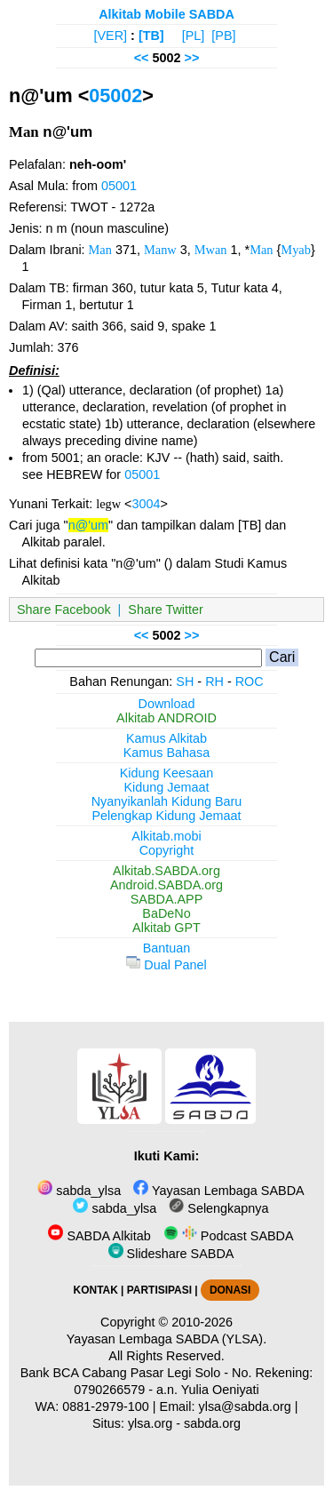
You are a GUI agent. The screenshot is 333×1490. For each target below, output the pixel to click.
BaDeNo (166, 913)
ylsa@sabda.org (245, 1406)
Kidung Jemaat (167, 787)
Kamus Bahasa (166, 752)
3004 (146, 504)
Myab (296, 250)
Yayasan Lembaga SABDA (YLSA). (166, 1339)
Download (167, 704)
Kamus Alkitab (166, 738)
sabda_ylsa (79, 1190)
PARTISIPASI (159, 1290)
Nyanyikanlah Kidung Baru (166, 801)
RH (214, 681)
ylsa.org (150, 1423)
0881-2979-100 (105, 1406)
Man (100, 250)
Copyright (166, 850)
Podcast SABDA (228, 1236)
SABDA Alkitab (99, 1236)
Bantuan (167, 948)
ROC (249, 681)
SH (185, 681)
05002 (115, 95)
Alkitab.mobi (166, 836)
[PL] (193, 35)
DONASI (230, 1290)
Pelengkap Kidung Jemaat (166, 816)
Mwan (210, 250)
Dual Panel (166, 965)
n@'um (88, 525)
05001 (119, 186)
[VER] (111, 35)
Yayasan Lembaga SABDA (218, 1190)
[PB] (223, 35)
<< (141, 58)
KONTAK (96, 1290)
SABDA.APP (167, 899)
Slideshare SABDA (171, 1254)
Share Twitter (165, 609)
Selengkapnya (218, 1208)
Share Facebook (64, 609)
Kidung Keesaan (167, 773)
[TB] (151, 35)
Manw (160, 250)
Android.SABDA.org (166, 885)
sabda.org (212, 1423)
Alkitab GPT (166, 927)
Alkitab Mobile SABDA (166, 14)
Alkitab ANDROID (166, 718)
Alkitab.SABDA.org (166, 871)
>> (192, 58)
